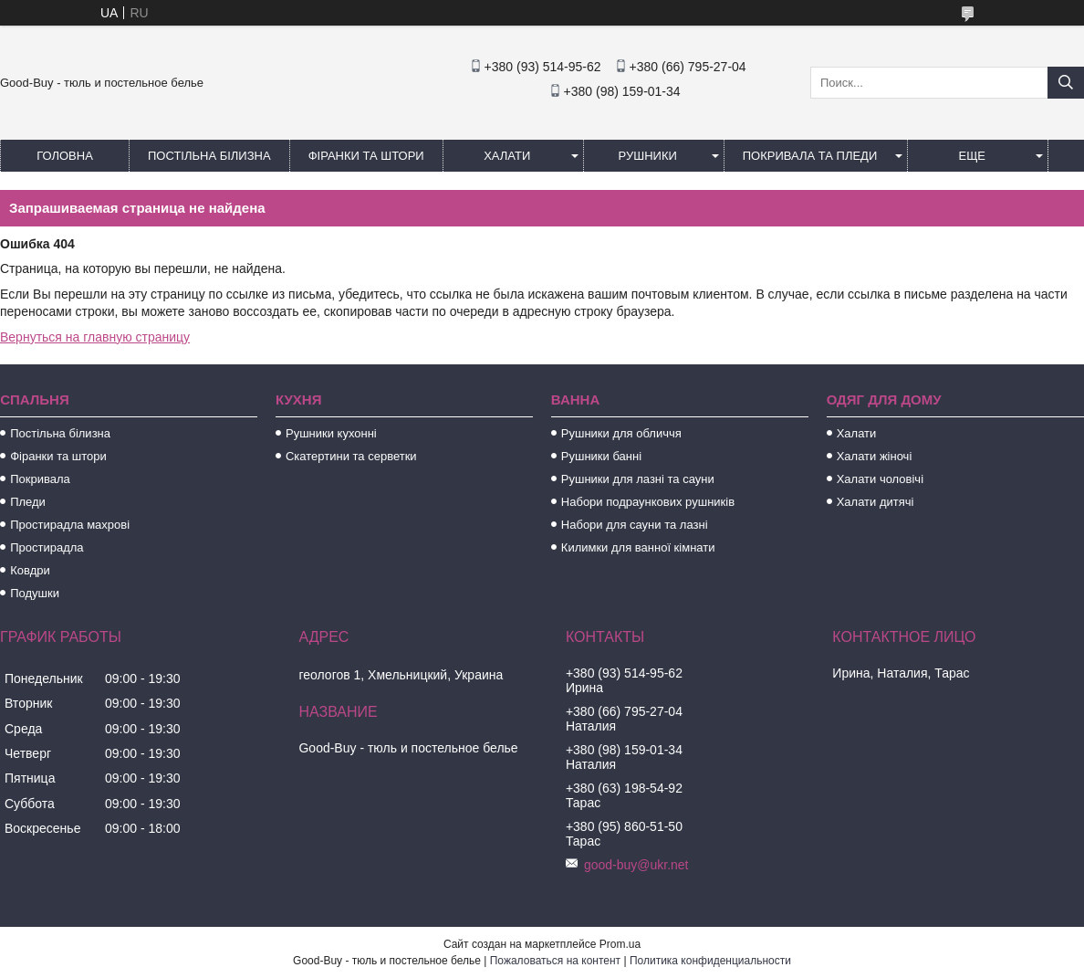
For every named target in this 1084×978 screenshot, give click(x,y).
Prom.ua (620, 944)
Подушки (34, 593)
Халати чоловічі (880, 479)
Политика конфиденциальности (710, 960)
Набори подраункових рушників (648, 502)
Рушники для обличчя (621, 433)
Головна (64, 156)
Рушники (648, 156)
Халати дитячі (875, 502)
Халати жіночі (874, 456)
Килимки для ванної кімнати (638, 547)
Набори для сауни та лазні (634, 524)
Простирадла (46, 547)
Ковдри (30, 570)
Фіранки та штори (366, 156)
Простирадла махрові (70, 524)
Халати (507, 156)
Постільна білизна (209, 156)
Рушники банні (601, 456)
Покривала (40, 479)
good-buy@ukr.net (636, 864)
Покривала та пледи (810, 156)
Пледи (28, 502)
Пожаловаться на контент (555, 960)
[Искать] (1066, 83)
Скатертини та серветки (351, 456)
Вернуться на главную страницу (95, 337)
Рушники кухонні (331, 433)
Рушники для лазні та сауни (637, 479)
